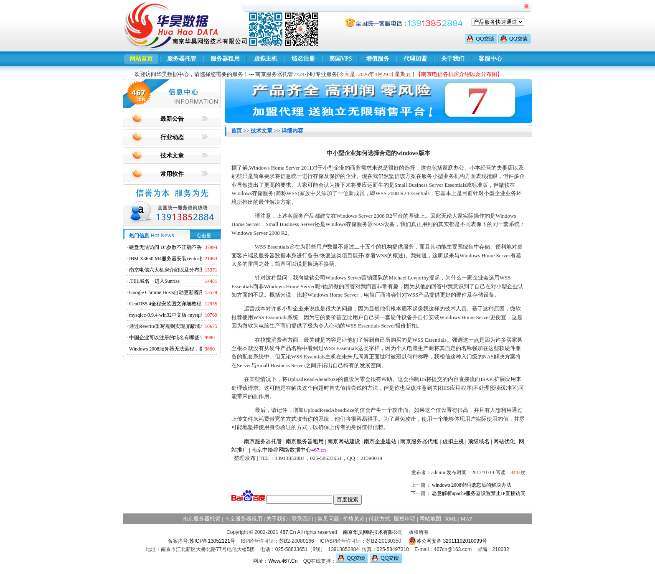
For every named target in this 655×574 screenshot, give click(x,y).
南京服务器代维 (419, 441)
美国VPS (340, 59)
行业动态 (172, 137)
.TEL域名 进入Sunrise (154, 281)
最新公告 (172, 119)
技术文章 (172, 155)
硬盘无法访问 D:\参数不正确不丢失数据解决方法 (183, 247)
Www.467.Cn (282, 561)
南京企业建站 (380, 441)
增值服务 (377, 59)
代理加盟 (415, 59)
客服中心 (490, 59)
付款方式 (379, 519)
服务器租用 (225, 59)
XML (451, 519)
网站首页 (141, 59)
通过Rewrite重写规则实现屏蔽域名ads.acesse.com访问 (187, 326)
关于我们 (453, 59)
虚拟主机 (265, 59)
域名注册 (303, 59)
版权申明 (405, 519)
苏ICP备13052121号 (212, 541)
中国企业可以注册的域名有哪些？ (166, 337)
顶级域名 (479, 441)
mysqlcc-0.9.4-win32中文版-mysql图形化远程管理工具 (187, 315)
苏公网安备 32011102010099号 (447, 541)
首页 (236, 130)
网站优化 (504, 441)
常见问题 (328, 519)
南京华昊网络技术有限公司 (373, 532)
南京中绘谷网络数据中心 (281, 450)
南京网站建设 (344, 441)
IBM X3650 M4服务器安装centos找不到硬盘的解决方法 (189, 259)
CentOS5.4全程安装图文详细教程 (165, 304)
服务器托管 (181, 59)
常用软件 (172, 174)
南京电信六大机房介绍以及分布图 (166, 270)
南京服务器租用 (305, 441)
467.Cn (288, 532)
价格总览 (354, 519)
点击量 (203, 236)
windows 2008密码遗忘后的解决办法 (471, 485)
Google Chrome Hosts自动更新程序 (166, 292)
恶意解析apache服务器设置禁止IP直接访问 (479, 493)
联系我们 (302, 519)
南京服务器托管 (263, 441)
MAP (466, 519)
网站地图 (430, 519)
